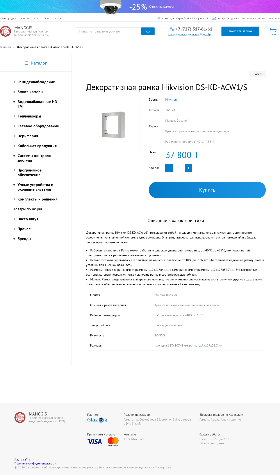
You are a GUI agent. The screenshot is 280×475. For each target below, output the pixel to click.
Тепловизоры (29, 116)
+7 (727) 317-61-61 (194, 29)
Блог (37, 18)
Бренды (24, 238)
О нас (47, 18)
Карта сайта (22, 459)
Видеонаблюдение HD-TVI (38, 103)
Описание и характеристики (176, 220)
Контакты (274, 18)
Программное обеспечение (30, 172)
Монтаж (25, 18)
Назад (257, 74)
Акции (58, 18)
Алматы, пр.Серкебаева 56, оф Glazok (183, 18)
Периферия (28, 136)
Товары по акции (27, 208)
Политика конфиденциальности (35, 463)
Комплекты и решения (37, 199)
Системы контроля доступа (34, 158)
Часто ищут (28, 219)
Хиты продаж (8, 18)
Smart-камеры (30, 91)
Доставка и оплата (254, 18)
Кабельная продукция (37, 145)
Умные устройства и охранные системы (35, 186)
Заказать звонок (240, 31)
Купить (207, 189)
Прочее (24, 228)
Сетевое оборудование (38, 126)
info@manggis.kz (225, 18)
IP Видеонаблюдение (36, 81)
